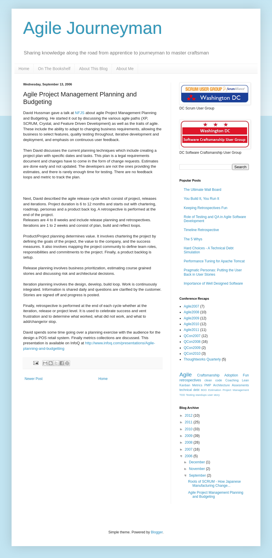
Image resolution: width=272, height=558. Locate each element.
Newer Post (34, 379)
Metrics (197, 385)
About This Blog (93, 68)
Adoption (231, 375)
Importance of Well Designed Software (213, 283)
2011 (189, 422)
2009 (189, 436)
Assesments (240, 385)
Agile (185, 375)
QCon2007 (192, 336)
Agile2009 (191, 318)
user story (213, 394)
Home (24, 68)
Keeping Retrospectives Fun (205, 208)
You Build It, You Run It (201, 199)
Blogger (157, 532)
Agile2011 (191, 330)
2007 (189, 449)
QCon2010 (192, 354)
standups (201, 394)
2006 (189, 456)
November (197, 469)
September (198, 475)
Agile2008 (191, 312)
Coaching (232, 380)
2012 (189, 416)
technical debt (189, 389)
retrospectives (190, 380)
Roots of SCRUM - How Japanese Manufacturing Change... (214, 484)
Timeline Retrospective (201, 230)
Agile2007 (191, 306)
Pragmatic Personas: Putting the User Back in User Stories (213, 272)
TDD (182, 394)
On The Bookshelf (54, 68)
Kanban (184, 385)
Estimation (214, 389)
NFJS (79, 113)
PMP (207, 385)
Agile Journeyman (92, 28)
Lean (245, 380)
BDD (204, 389)
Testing (190, 394)
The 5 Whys (193, 239)
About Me (125, 68)
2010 (189, 429)
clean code (213, 380)
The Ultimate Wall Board (202, 190)
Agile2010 (191, 324)
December (197, 462)
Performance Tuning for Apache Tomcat (214, 261)
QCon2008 (192, 342)
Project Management (236, 389)
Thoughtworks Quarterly (202, 359)
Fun (246, 375)
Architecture (221, 385)
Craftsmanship (208, 375)
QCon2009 (192, 348)
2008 (189, 442)
